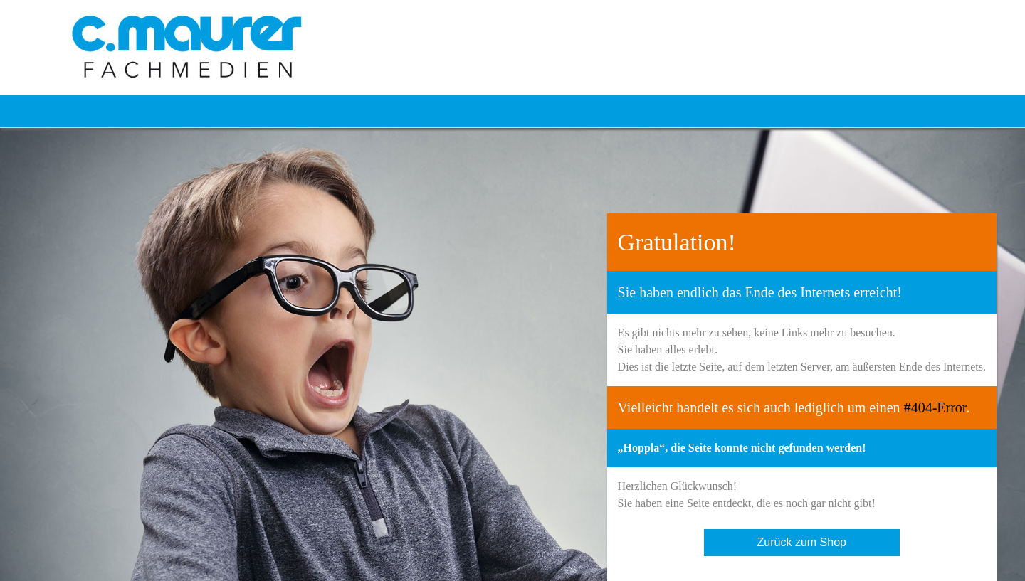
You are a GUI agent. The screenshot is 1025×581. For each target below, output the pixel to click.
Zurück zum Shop (801, 542)
